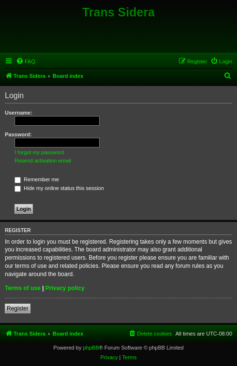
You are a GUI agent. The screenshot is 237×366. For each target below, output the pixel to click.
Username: (18, 113)
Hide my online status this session (59, 188)
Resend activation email (43, 160)
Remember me (37, 179)
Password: (18, 134)
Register (18, 308)
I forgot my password (39, 152)
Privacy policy (65, 288)
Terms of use (23, 288)
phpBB (91, 348)
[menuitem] (25, 61)
